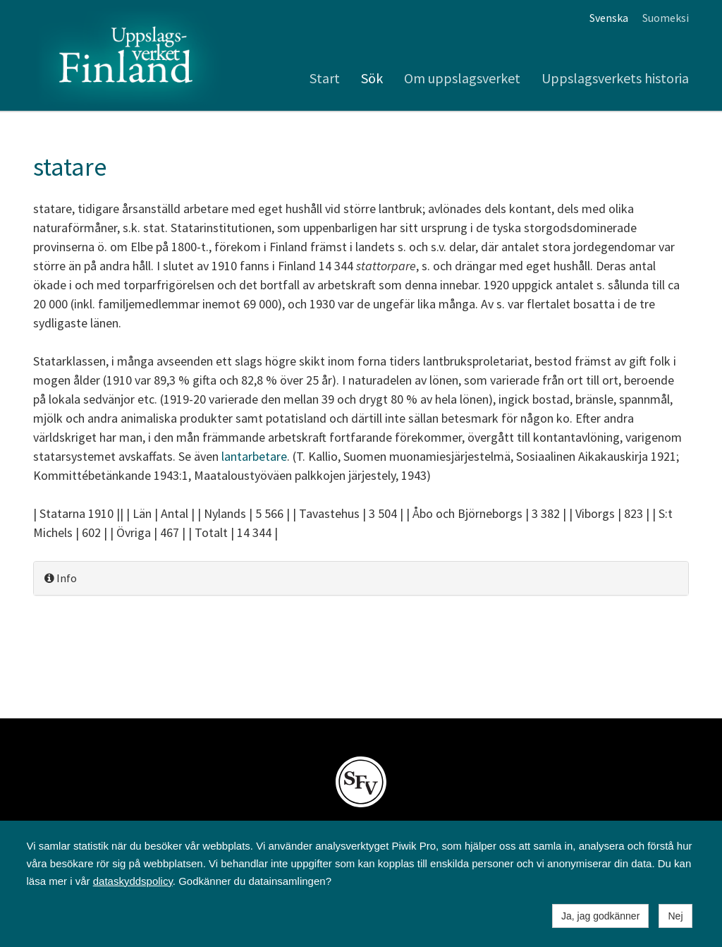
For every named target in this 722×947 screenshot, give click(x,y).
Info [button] (60, 578)
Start (325, 78)
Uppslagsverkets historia (615, 78)
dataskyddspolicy (133, 881)
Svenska (608, 18)
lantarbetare (254, 456)
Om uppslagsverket (462, 78)
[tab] (361, 578)
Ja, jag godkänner (600, 916)
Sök (372, 78)
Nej (675, 916)
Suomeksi (665, 18)
